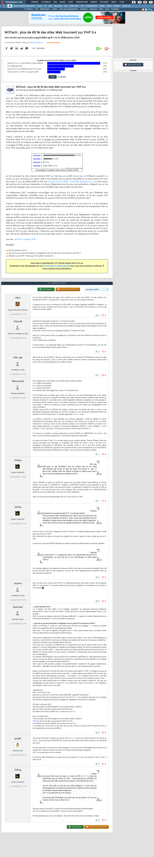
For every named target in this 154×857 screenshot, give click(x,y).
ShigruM (18, 321)
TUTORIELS (28, 9)
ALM (50, 6)
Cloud (39, 6)
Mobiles (117, 6)
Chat (70, 2)
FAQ (55, 2)
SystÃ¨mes (126, 6)
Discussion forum (133, 65)
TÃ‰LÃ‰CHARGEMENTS (68, 9)
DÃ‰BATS (93, 9)
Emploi (93, 2)
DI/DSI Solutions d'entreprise (24, 6)
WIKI (101, 9)
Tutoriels (46, 2)
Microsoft (58, 6)
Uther (18, 298)
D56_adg (17, 357)
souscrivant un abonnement (56, 266)
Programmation (91, 6)
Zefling (17, 460)
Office (109, 6)
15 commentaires (53, 43)
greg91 (17, 738)
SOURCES (83, 9)
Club (121, 2)
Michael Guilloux (36, 43)
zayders (18, 583)
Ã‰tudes (104, 2)
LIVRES (54, 9)
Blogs (62, 2)
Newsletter (82, 2)
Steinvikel (18, 607)
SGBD (102, 6)
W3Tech (18, 239)
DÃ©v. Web (74, 6)
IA (45, 6)
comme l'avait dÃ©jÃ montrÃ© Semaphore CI (70, 182)
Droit (114, 2)
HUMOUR (115, 9)
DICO (107, 9)
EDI (82, 6)
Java (65, 6)
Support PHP (29, 239)
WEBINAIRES (45, 9)
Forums (34, 2)
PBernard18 (18, 381)
